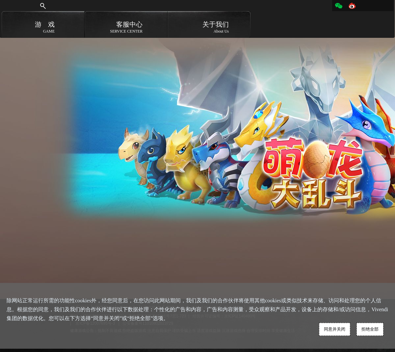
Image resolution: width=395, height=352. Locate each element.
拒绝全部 (370, 329)
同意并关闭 (334, 329)
